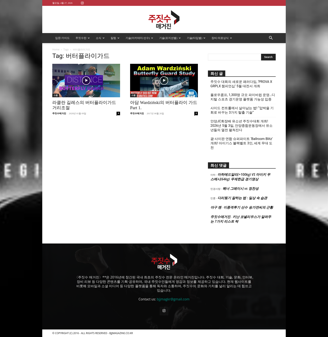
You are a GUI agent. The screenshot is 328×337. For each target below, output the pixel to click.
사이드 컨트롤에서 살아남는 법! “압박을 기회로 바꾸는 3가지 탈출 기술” (242, 110)
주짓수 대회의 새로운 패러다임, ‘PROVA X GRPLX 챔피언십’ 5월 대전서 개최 (241, 84)
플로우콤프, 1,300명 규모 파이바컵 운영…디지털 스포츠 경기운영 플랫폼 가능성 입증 (242, 97)
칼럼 (115, 38)
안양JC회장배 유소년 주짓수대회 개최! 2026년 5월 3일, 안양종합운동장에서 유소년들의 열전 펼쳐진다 (241, 125)
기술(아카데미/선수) (139, 38)
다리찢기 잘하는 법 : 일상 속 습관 (242, 198)
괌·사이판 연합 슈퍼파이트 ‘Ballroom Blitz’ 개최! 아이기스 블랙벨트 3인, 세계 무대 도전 (241, 143)
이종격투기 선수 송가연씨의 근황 (248, 207)
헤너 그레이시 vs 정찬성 (240, 188)
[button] (271, 38)
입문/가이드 (62, 38)
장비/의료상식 (221, 38)
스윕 (56, 95)
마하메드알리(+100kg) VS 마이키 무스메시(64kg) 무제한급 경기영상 (240, 176)
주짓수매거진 (59, 113)
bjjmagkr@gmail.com (173, 299)
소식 (100, 38)
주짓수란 (83, 38)
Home (55, 49)
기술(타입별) (196, 38)
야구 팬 (215, 207)
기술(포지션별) (170, 38)
